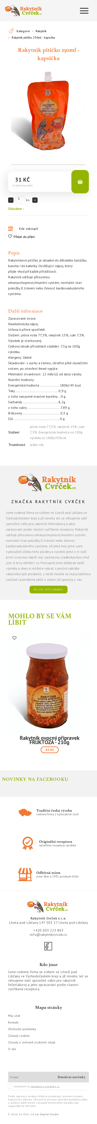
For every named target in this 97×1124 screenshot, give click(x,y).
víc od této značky (48, 589)
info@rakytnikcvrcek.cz (48, 934)
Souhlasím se (34, 1086)
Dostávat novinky (72, 1077)
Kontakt (13, 1022)
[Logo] (24, 10)
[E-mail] (31, 1077)
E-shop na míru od (33, 1114)
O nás (12, 1049)
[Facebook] (48, 946)
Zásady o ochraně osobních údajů (32, 1042)
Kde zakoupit (28, 228)
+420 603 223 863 (48, 930)
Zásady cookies (19, 1036)
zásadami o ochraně (45, 1086)
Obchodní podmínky (22, 1029)
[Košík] (80, 182)
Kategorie (23, 31)
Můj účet (14, 1016)
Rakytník (41, 31)
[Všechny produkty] (11, 30)
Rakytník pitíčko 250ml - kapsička (33, 37)
